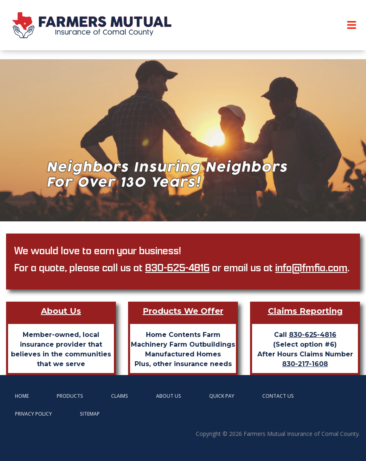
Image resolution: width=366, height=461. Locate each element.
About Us (61, 311)
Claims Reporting (305, 311)
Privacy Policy (33, 413)
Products (70, 395)
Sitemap (90, 413)
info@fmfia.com (311, 267)
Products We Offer (183, 311)
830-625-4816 (177, 267)
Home (22, 395)
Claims (119, 395)
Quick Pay (221, 395)
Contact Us (278, 395)
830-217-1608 (305, 364)
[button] (352, 25)
